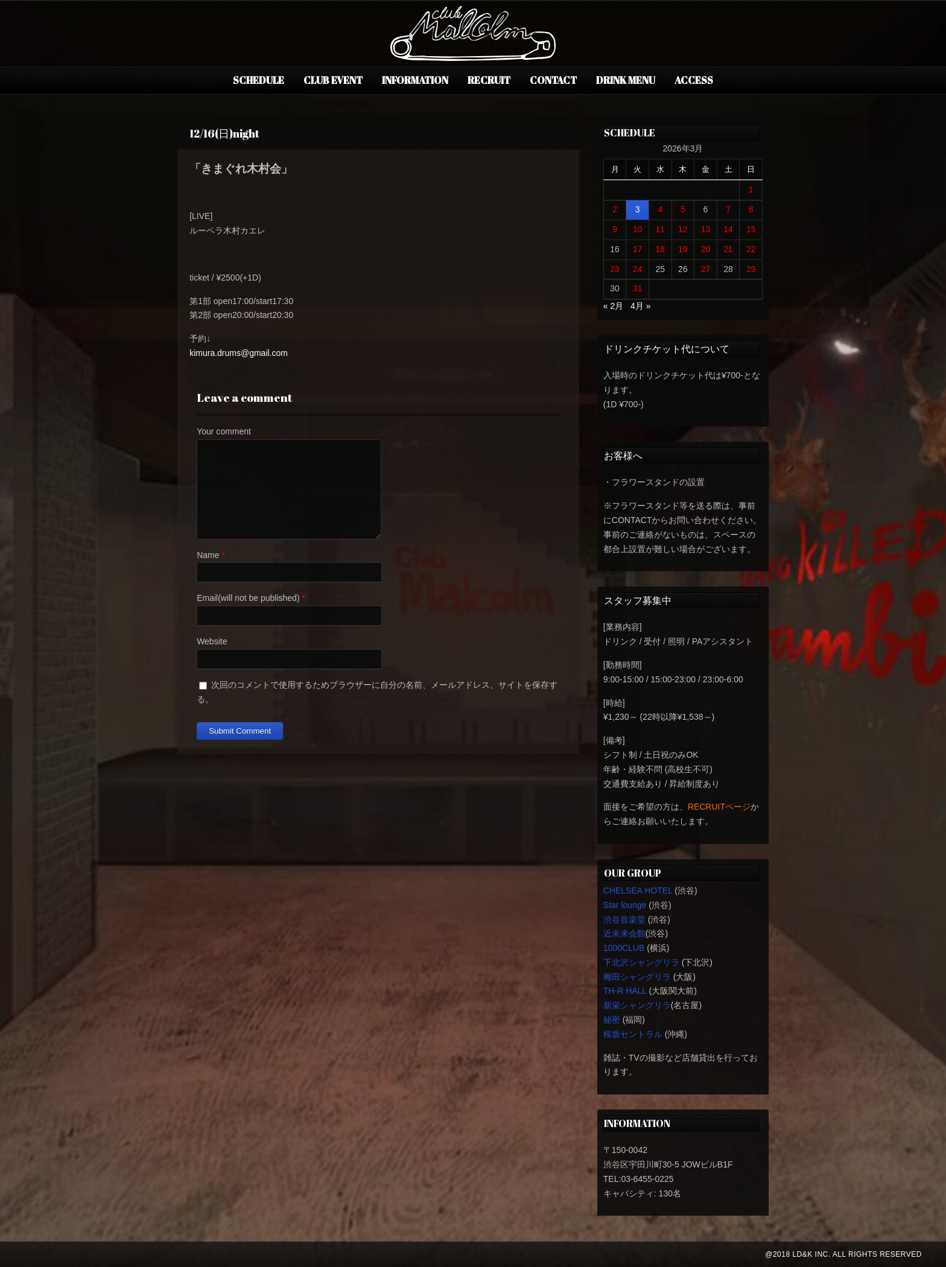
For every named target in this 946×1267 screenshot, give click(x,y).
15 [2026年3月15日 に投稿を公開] (751, 229)
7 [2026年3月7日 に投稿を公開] (728, 209)
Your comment (224, 431)
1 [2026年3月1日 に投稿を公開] (751, 189)
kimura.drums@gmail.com (238, 353)
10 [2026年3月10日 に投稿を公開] (638, 229)
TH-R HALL (625, 991)
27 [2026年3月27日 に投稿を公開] (706, 269)
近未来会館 (624, 933)
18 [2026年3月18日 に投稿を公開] (660, 249)
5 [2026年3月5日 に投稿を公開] (683, 209)
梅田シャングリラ (637, 977)
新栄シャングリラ (637, 1005)
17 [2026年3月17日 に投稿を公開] (638, 249)
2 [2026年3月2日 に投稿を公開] (614, 209)
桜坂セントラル (632, 1034)
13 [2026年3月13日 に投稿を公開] (706, 229)
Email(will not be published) (248, 598)
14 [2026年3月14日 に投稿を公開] (728, 229)
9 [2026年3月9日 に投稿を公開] (614, 229)
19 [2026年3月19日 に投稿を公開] (683, 249)
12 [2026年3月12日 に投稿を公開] (683, 229)
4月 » (640, 306)
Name (208, 555)
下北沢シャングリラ (641, 962)
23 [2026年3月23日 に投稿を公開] (615, 269)
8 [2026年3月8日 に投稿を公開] (751, 209)
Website (212, 641)
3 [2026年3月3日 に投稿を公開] (637, 209)
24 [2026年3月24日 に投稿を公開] (638, 269)
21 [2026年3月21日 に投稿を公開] (728, 249)
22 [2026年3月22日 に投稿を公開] (751, 249)
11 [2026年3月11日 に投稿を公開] (660, 229)
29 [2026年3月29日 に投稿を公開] (751, 269)
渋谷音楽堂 (624, 919)
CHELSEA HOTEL (638, 890)
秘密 (611, 1019)
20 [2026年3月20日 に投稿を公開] (706, 249)
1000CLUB (624, 948)
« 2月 (613, 306)
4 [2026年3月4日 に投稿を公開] (660, 209)
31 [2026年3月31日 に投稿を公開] (638, 288)
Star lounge (625, 905)
